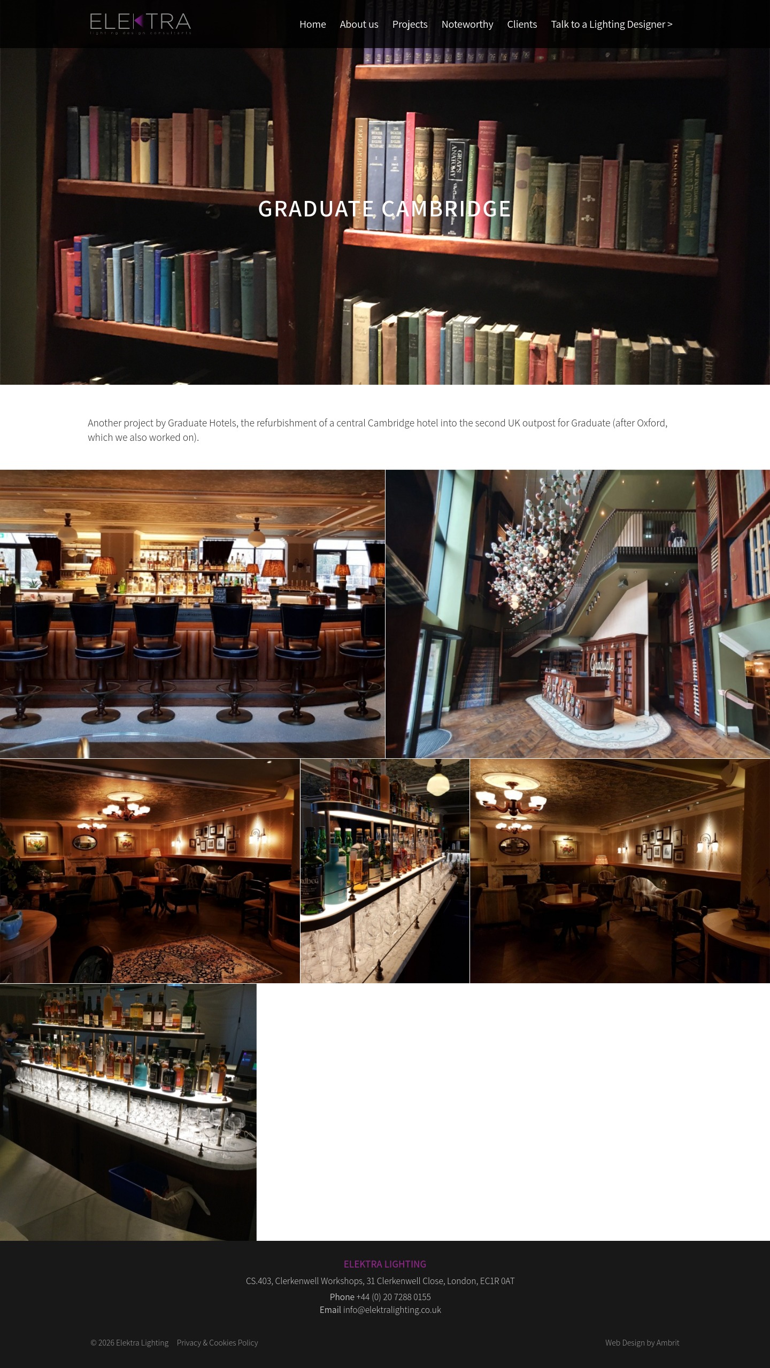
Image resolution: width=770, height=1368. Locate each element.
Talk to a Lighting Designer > (611, 24)
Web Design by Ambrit (642, 1342)
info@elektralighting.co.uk (392, 1309)
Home (312, 24)
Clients (522, 24)
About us (359, 24)
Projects (410, 24)
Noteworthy (468, 24)
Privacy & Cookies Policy (217, 1342)
